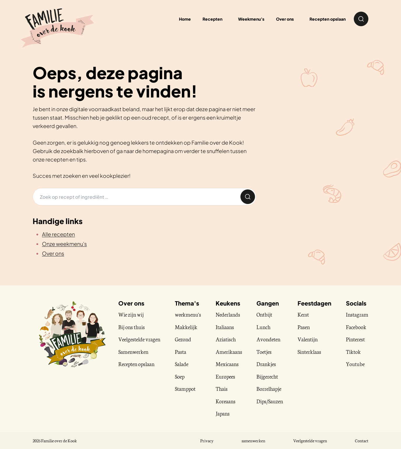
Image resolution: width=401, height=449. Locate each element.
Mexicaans (227, 364)
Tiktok (353, 351)
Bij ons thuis (131, 327)
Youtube (355, 364)
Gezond (183, 339)
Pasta (180, 351)
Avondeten (268, 339)
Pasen (304, 327)
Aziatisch (226, 339)
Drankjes (266, 364)
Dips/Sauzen (269, 401)
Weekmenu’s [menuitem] (251, 19)
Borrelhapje (268, 388)
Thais (222, 388)
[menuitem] (214, 19)
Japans (223, 413)
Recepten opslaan (136, 364)
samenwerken (253, 440)
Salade (181, 364)
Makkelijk (186, 327)
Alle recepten (58, 234)
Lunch (263, 327)
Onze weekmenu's (64, 243)
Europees (225, 376)
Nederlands (228, 314)
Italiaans (225, 327)
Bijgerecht (267, 376)
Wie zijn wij (131, 314)
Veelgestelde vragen (139, 339)
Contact (361, 440)
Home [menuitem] (185, 19)
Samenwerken (133, 351)
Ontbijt (264, 314)
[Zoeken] (136, 196)
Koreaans (225, 401)
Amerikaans (229, 351)
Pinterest (355, 339)
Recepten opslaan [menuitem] (327, 19)
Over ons (53, 253)
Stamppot (185, 388)
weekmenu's (188, 314)
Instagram (357, 314)
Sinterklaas (309, 351)
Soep (179, 376)
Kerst (303, 314)
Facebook (356, 327)
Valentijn (308, 339)
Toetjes (264, 351)
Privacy (207, 440)
